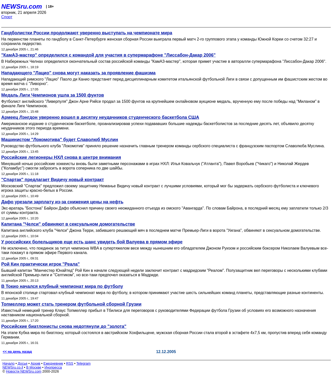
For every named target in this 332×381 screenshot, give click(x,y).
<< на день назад (17, 352)
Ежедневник (53, 363)
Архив (35, 363)
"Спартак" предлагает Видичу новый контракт (52, 179)
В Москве (33, 367)
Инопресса (53, 367)
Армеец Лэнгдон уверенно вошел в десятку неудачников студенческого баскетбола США (100, 117)
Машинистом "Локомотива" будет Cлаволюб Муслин (59, 139)
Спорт (6, 17)
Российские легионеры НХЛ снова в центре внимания (61, 157)
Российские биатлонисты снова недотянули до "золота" (63, 326)
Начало (8, 363)
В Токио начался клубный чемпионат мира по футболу (62, 286)
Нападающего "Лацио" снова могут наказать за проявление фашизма (78, 72)
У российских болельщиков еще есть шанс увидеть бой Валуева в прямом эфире (92, 241)
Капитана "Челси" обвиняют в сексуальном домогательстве (68, 224)
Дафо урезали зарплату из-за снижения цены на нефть (62, 201)
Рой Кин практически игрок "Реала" (40, 264)
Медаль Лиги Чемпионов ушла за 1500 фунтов (52, 95)
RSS (69, 363)
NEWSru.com (21, 6)
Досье (22, 363)
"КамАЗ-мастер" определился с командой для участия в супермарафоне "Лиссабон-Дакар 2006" (108, 55)
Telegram (83, 363)
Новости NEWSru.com (23, 371)
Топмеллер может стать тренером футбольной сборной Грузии (71, 304)
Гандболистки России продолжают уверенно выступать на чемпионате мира (86, 32)
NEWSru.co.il (12, 367)
